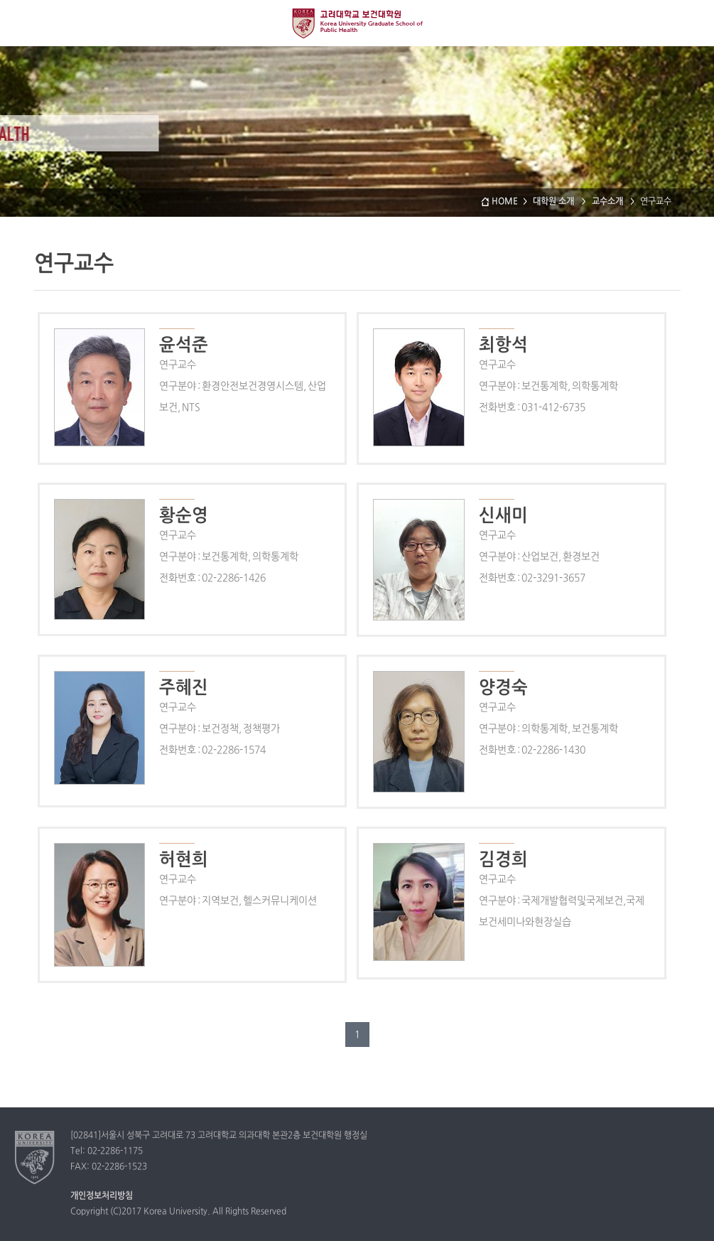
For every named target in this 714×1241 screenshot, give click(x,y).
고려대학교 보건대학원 (357, 23)
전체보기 (23, 23)
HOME (505, 202)
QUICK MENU (690, 23)
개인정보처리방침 (101, 1196)
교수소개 (608, 202)
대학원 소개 (554, 202)
